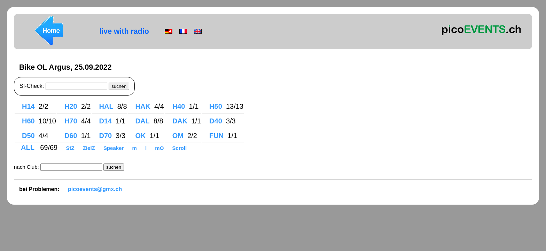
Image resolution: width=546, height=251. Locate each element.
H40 (178, 106)
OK (140, 135)
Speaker (114, 148)
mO (160, 148)
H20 (70, 106)
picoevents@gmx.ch (95, 189)
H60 (28, 121)
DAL (142, 121)
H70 (70, 121)
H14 (28, 106)
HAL (106, 106)
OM (178, 135)
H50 (215, 106)
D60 (70, 135)
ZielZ (89, 148)
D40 (215, 121)
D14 (105, 121)
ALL (28, 147)
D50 (28, 135)
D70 (105, 135)
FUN (216, 135)
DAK (179, 121)
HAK (142, 106)
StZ (71, 148)
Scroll (179, 148)
